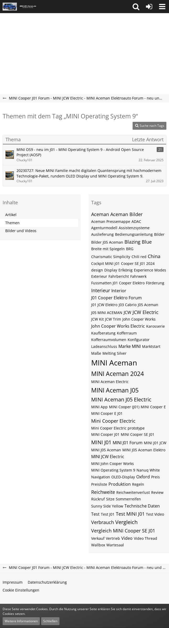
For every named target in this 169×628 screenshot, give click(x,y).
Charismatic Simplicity (110, 256)
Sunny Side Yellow (107, 506)
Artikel (11, 214)
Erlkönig (125, 270)
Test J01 (108, 514)
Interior (118, 291)
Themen (12, 222)
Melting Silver (114, 353)
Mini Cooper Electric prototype (118, 428)
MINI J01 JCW (155, 442)
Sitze (110, 498)
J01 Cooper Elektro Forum (116, 298)
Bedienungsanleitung (134, 234)
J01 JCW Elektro (104, 304)
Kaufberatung (103, 333)
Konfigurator (139, 339)
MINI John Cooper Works (112, 463)
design (97, 270)
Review (157, 492)
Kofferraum (127, 333)
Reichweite (103, 492)
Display (110, 270)
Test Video (155, 514)
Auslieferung (102, 234)
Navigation (100, 476)
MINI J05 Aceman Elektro (143, 449)
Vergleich (126, 522)
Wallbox (98, 544)
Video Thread (145, 538)
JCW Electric (146, 312)
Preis (155, 476)
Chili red (139, 256)
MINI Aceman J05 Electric (121, 399)
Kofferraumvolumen (108, 339)
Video (127, 538)
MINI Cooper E (153, 406)
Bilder (159, 234)
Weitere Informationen (21, 621)
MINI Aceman (114, 363)
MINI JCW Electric (107, 456)
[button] (136, 6)
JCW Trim (113, 319)
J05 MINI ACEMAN (106, 312)
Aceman (100, 214)
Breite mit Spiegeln (108, 248)
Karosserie (155, 326)
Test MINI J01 (130, 514)
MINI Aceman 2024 (117, 373)
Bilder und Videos (20, 230)
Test (95, 514)
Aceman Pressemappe (110, 221)
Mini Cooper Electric (113, 421)
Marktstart (151, 346)
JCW (127, 312)
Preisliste (99, 484)
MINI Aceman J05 (115, 390)
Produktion (119, 484)
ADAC (136, 221)
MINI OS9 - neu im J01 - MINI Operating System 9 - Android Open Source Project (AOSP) (80, 152)
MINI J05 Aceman (106, 449)
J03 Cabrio (128, 304)
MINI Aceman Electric (110, 381)
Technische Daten (142, 506)
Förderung (155, 282)
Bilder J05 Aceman (107, 242)
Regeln (138, 484)
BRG (129, 248)
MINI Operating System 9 (113, 470)
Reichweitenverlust (133, 492)
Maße (96, 353)
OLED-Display (123, 476)
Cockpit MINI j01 (105, 263)
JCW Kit (97, 319)
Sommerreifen (128, 498)
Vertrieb (113, 538)
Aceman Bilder (126, 214)
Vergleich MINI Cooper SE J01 (123, 530)
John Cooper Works (139, 319)
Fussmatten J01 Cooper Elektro (118, 282)
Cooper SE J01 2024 (138, 263)
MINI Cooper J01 (105, 434)
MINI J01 (101, 442)
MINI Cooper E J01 (107, 413)
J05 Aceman (148, 304)
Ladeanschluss (104, 346)
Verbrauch (102, 522)
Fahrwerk (138, 276)
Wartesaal (115, 544)
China (154, 256)
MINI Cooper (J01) (124, 406)
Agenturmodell (104, 227)
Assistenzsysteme (134, 227)
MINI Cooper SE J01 (137, 434)
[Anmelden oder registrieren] (149, 6)
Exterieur (99, 276)
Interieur (100, 290)
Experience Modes (150, 270)
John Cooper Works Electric (118, 326)
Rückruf (98, 498)
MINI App (99, 406)
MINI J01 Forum (128, 443)
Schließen (50, 621)
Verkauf (98, 538)
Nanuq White (148, 470)
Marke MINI (129, 346)
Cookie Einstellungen (21, 590)
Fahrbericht (118, 276)
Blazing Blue (138, 242)
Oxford (143, 477)
